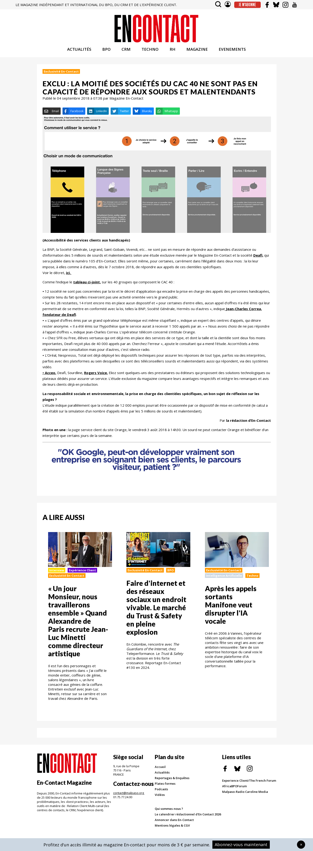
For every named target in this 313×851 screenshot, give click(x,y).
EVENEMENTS (232, 52)
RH (172, 52)
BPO (106, 52)
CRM (126, 52)
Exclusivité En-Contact (61, 75)
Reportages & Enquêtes (172, 781)
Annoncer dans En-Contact (174, 823)
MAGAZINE (197, 52)
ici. (69, 276)
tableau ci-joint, (87, 285)
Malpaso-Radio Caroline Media (245, 795)
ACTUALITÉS (79, 52)
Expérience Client (82, 574)
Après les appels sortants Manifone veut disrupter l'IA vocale (231, 608)
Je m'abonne (247, 4)
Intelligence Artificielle (224, 579)
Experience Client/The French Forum (249, 784)
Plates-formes (165, 787)
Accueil (160, 770)
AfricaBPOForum (234, 789)
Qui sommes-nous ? (169, 812)
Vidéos (160, 798)
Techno (252, 579)
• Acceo (49, 376)
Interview (56, 574)
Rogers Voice (95, 376)
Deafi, (258, 258)
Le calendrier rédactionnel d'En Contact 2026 (188, 818)
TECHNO (150, 52)
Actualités (162, 776)
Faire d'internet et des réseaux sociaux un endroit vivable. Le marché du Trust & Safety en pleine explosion (156, 611)
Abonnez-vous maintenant (241, 844)
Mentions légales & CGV (172, 829)
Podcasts (161, 793)
